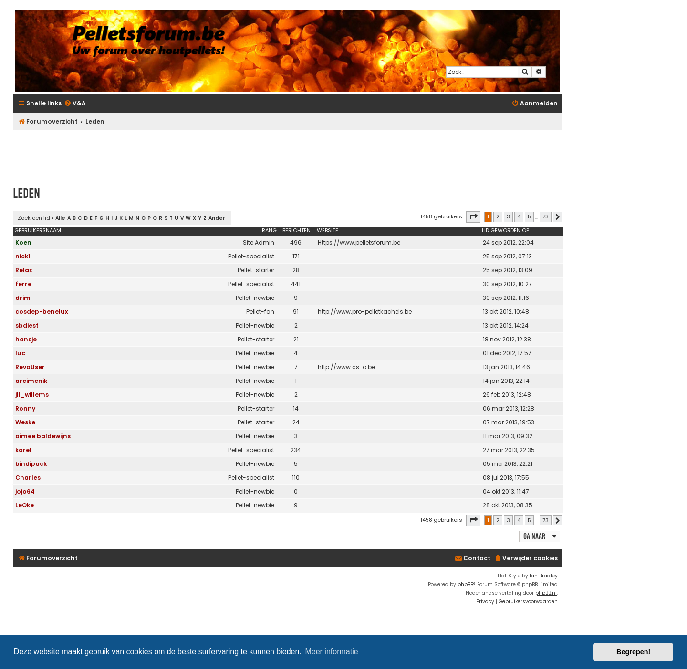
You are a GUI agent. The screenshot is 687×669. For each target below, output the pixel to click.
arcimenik (31, 381)
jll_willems (32, 395)
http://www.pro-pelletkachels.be (365, 312)
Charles (28, 477)
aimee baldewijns (43, 436)
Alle (60, 218)
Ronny (25, 408)
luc (20, 353)
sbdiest (27, 325)
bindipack (31, 464)
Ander (216, 218)
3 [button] (508, 216)
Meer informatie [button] (331, 652)
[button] (473, 217)
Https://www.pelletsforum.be (359, 242)
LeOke (24, 505)
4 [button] (518, 216)
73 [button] (545, 216)
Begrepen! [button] (633, 652)
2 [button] (498, 216)
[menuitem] (75, 103)
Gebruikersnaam (37, 230)
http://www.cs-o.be (346, 367)
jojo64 (25, 491)
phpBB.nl (546, 593)
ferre (23, 284)
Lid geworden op (505, 230)
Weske (25, 422)
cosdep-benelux (41, 312)
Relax (23, 270)
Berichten (296, 230)
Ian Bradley (544, 575)
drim (23, 298)
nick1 (23, 256)
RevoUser (30, 367)
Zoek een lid (34, 218)
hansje (26, 339)
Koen (23, 242)
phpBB (465, 584)
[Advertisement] (287, 153)
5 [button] (529, 216)
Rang (269, 230)
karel (23, 450)
